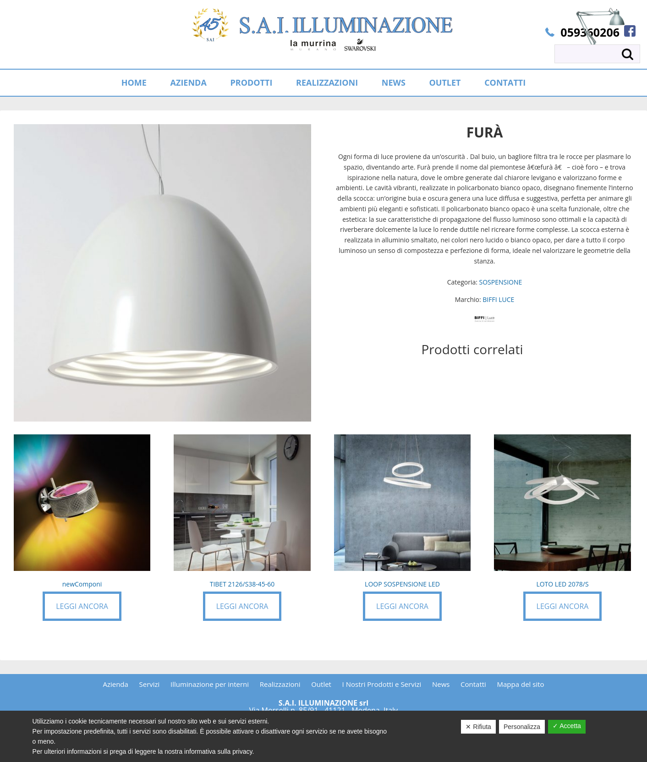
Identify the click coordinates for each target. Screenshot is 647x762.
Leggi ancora (82, 606)
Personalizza (522, 726)
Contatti (473, 684)
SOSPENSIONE (500, 282)
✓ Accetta (567, 725)
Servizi (149, 684)
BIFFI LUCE (498, 299)
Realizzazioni (280, 684)
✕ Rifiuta (478, 726)
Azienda (115, 684)
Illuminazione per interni (209, 684)
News (441, 684)
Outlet (321, 684)
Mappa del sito (520, 684)
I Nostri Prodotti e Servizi (382, 684)
